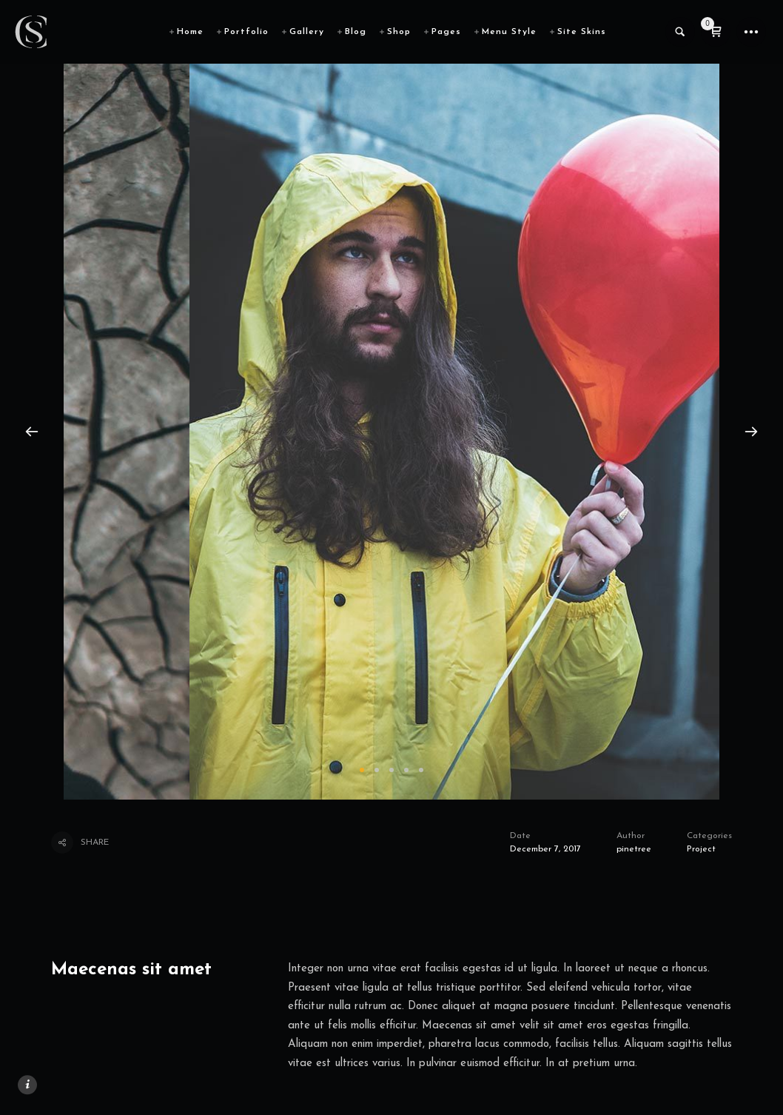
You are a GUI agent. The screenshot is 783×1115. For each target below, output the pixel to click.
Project (701, 849)
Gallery (306, 31)
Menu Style (509, 31)
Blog (355, 31)
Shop (399, 31)
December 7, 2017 (545, 849)
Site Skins (581, 31)
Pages (446, 31)
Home (190, 31)
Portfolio (246, 31)
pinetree (633, 849)
